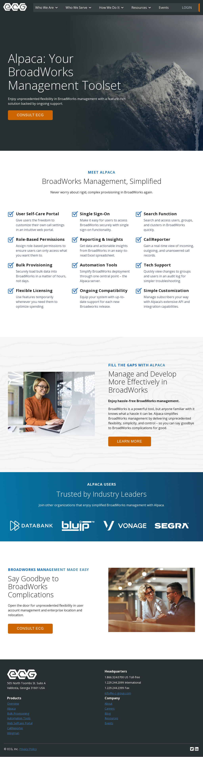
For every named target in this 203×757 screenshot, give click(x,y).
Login (187, 7)
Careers (110, 708)
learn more (130, 441)
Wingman (13, 733)
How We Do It (109, 7)
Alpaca (11, 708)
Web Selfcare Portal (20, 723)
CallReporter (15, 728)
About (108, 704)
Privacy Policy (28, 749)
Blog (108, 713)
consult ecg (30, 115)
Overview (13, 704)
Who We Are (44, 7)
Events (164, 7)
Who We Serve (76, 7)
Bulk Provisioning (18, 713)
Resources (139, 7)
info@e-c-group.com (118, 693)
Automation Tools (19, 718)
